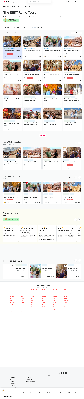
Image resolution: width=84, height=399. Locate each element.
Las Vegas (44, 343)
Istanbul (44, 326)
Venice (11, 337)
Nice (43, 328)
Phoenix (33, 347)
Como (54, 341)
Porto (65, 341)
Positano (44, 337)
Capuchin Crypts (47, 311)
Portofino (22, 328)
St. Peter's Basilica (48, 302)
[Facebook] (61, 373)
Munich (65, 330)
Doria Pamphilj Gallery (49, 315)
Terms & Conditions (30, 375)
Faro (65, 328)
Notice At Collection (30, 381)
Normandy (22, 335)
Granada (55, 332)
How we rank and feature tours (16, 32)
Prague (32, 343)
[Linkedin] (66, 373)
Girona (43, 345)
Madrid (22, 332)
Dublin (21, 343)
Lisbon (54, 337)
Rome (4, 6)
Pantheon (63, 302)
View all (71, 142)
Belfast (65, 339)
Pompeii (62, 298)
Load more (42, 135)
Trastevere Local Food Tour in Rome (70, 228)
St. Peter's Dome (64, 307)
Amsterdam (12, 343)
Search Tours (48, 1)
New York (22, 347)
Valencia (22, 330)
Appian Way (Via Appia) (17, 307)
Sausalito (44, 332)
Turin (11, 330)
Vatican (29, 298)
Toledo (11, 347)
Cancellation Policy (30, 372)
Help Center (12, 381)
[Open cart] (79, 2)
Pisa (32, 341)
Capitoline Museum (65, 315)
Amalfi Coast (30, 315)
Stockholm (55, 328)
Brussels (22, 326)
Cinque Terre (23, 341)
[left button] (75, 143)
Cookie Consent (29, 379)
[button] (81, 390)
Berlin (54, 330)
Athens (32, 335)
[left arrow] (75, 219)
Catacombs (30, 302)
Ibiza (32, 330)
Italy (8, 247)
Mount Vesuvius (15, 315)
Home (4, 247)
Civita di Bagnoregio (65, 311)
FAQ (10, 379)
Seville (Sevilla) (67, 345)
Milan (32, 337)
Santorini (66, 332)
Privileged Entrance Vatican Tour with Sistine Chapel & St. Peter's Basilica (13, 229)
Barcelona (12, 332)
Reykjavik (55, 326)
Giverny (66, 343)
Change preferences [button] (8, 396)
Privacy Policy (29, 377)
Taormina (55, 343)
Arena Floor (14, 302)
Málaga (43, 335)
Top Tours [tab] (47, 293)
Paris (11, 326)
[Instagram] (63, 373)
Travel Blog (12, 375)
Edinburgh (66, 326)
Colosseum (46, 298)
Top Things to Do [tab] (35, 293)
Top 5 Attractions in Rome (17, 298)
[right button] (79, 143)
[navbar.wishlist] (75, 2)
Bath (11, 335)
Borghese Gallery (31, 307)
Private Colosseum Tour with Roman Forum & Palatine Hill (31, 229)
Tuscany (44, 339)
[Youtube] (60, 373)
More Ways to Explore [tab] (60, 293)
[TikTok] (65, 373)
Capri (32, 339)
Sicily (32, 345)
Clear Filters (40, 27)
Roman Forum (14, 311)
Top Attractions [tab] (22, 293)
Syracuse (11, 328)
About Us (12, 372)
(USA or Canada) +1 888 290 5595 (50, 372)
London (11, 345)
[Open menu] (72, 2)
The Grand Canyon (35, 326)
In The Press (12, 377)
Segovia (54, 345)
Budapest (33, 328)
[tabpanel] (42, 307)
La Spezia (22, 339)
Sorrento (11, 341)
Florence (22, 337)
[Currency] (68, 2)
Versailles (33, 332)
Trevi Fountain (31, 311)
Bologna (44, 341)
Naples (54, 339)
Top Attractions (13, 383)
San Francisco (45, 347)
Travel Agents (12, 385)
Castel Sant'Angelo (48, 307)
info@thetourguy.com (47, 375)
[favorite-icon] (19, 38)
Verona (54, 347)
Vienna (43, 330)
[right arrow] (79, 219)
